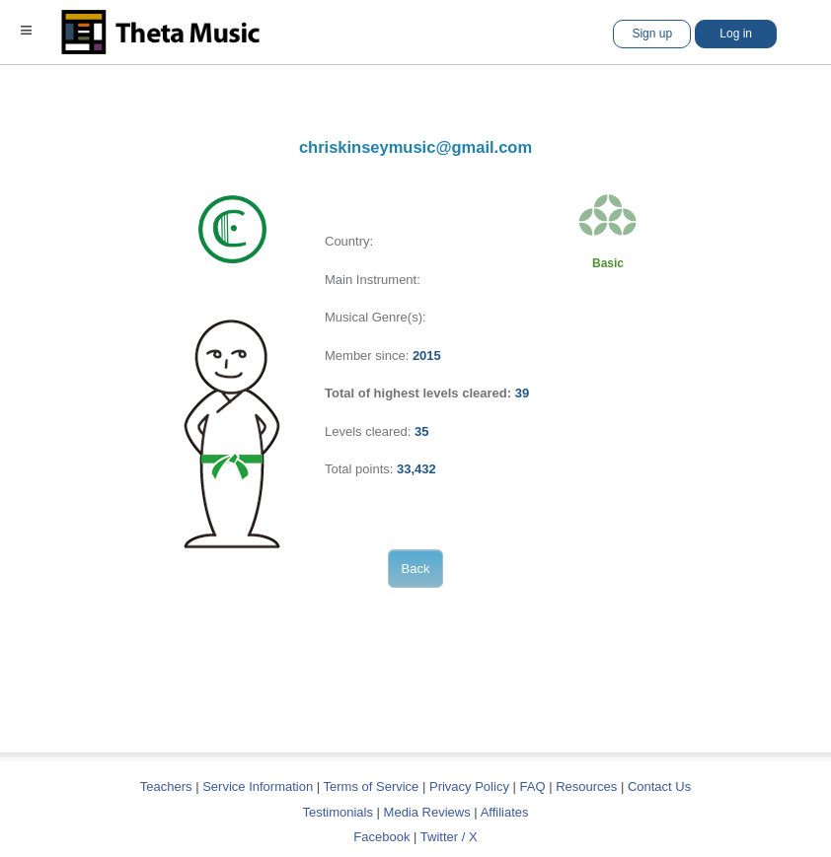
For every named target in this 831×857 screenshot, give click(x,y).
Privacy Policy (469, 786)
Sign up (652, 33)
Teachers (167, 786)
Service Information (257, 786)
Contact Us (659, 786)
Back (416, 568)
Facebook (381, 836)
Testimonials (337, 812)
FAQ (533, 786)
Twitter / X (449, 836)
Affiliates (505, 812)
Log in (735, 33)
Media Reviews (427, 812)
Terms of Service (371, 786)
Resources (586, 786)
